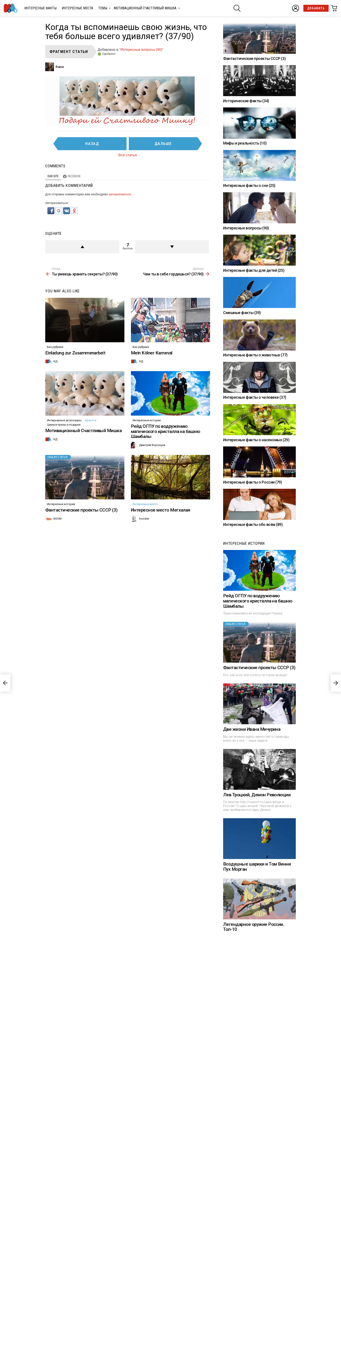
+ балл (82, 246)
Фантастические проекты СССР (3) (81, 510)
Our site (53, 176)
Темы (102, 9)
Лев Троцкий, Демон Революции (257, 794)
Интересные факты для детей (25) (253, 270)
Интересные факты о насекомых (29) (256, 440)
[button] (51, 213)
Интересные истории (147, 420)
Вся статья (128, 155)
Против (172, 246)
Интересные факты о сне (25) (249, 185)
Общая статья (57, 457)
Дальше (163, 143)
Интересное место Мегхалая (160, 510)
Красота (90, 420)
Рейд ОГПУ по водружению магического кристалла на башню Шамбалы (165, 431)
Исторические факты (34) (246, 101)
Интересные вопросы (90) (246, 228)
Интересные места (77, 8)
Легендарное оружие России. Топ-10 (253, 927)
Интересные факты (40, 8)
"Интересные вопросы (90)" (141, 49)
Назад (92, 143)
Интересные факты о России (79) (252, 482)
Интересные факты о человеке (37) (254, 397)
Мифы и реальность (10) (244, 143)
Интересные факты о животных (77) (255, 355)
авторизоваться (120, 194)
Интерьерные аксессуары (64, 420)
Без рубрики (55, 347)
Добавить (316, 8)
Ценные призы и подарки (63, 424)
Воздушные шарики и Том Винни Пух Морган (257, 866)
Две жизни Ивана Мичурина (251, 729)
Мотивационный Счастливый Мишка (145, 9)
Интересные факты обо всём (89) (253, 524)
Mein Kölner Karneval (151, 352)
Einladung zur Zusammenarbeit (75, 352)
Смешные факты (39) (242, 312)
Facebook (74, 176)
